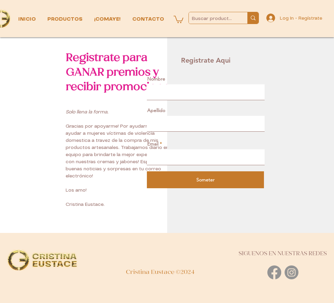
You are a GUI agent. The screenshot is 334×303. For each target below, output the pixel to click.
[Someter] (205, 179)
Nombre (156, 79)
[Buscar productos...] (212, 18)
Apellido (156, 110)
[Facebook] (274, 272)
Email (152, 144)
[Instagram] (291, 272)
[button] (65, 19)
